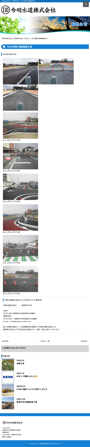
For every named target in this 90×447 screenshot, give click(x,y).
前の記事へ (5, 341)
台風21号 (20, 363)
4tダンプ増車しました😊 (27, 376)
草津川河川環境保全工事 (27, 401)
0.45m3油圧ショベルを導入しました (32, 389)
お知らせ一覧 (45, 341)
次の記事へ (84, 341)
